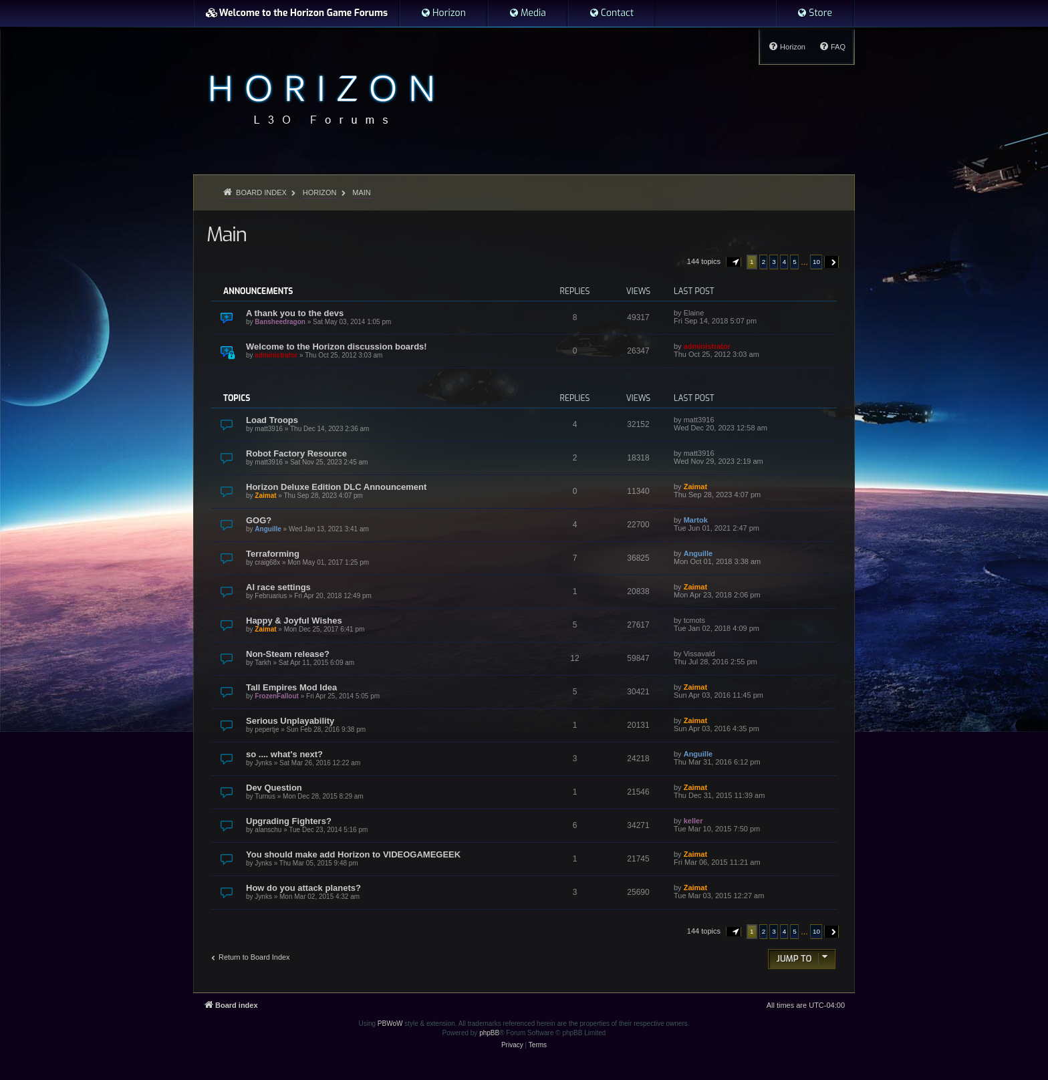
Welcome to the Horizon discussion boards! (336, 347)
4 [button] (785, 261)
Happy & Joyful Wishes (294, 621)
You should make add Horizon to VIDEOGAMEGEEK (353, 854)
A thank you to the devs (295, 313)
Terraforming (272, 554)
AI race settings (278, 587)
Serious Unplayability (290, 721)
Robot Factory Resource (296, 453)
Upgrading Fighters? (289, 821)
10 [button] (816, 261)
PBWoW (390, 1023)
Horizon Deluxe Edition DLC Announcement (336, 487)
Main (227, 234)
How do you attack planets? (303, 888)
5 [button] (795, 261)
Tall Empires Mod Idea (291, 687)
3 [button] (774, 261)
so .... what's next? (284, 754)
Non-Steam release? (288, 654)
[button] (734, 262)
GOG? (258, 520)
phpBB (489, 1033)
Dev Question (274, 788)
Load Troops (272, 420)
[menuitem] (443, 13)
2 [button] (764, 261)
